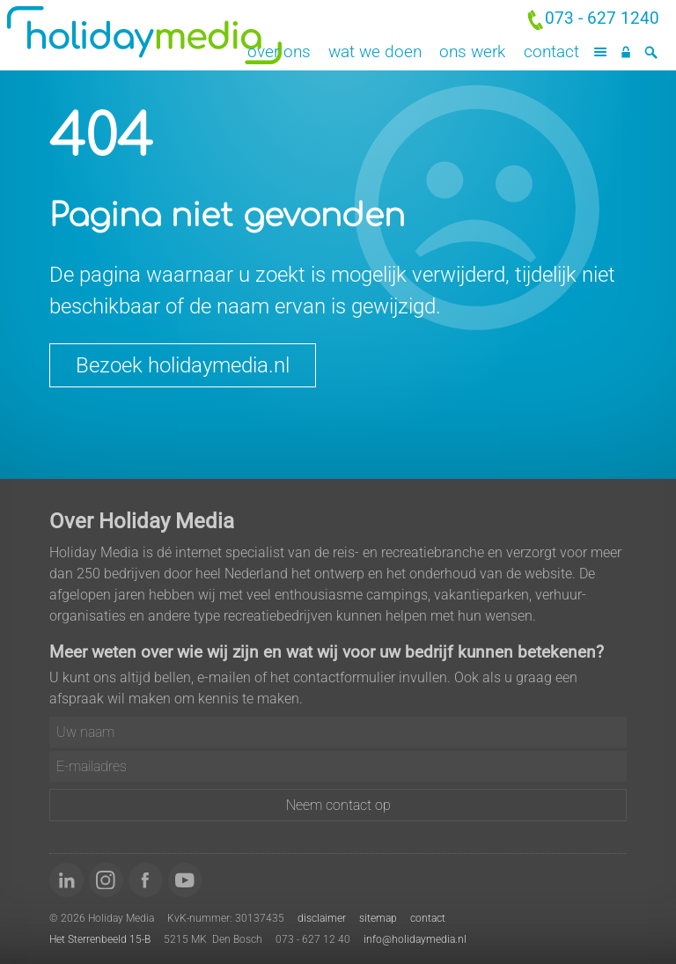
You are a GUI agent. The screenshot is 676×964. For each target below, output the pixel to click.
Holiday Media (169, 35)
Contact (551, 51)
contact (427, 918)
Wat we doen (375, 51)
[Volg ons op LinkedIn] (66, 880)
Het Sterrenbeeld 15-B (100, 939)
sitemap (378, 918)
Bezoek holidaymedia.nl (183, 365)
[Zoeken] (651, 52)
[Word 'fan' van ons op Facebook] (146, 880)
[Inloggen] (625, 52)
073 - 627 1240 (602, 18)
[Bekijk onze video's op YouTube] (185, 880)
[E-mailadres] (338, 766)
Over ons (279, 51)
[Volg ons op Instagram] (106, 880)
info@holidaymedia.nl (415, 939)
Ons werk (472, 51)
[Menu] (601, 52)
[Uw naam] (338, 732)
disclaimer (322, 918)
